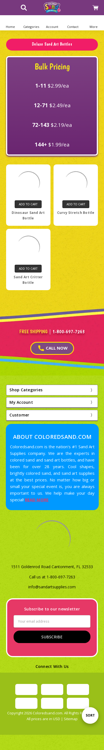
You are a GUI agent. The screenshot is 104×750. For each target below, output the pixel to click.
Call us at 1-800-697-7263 (52, 576)
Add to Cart (28, 204)
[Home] (10, 22)
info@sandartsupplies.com (52, 586)
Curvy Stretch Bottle (76, 212)
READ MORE (37, 499)
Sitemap (71, 718)
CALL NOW (53, 348)
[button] (31, 22)
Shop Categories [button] (25, 389)
